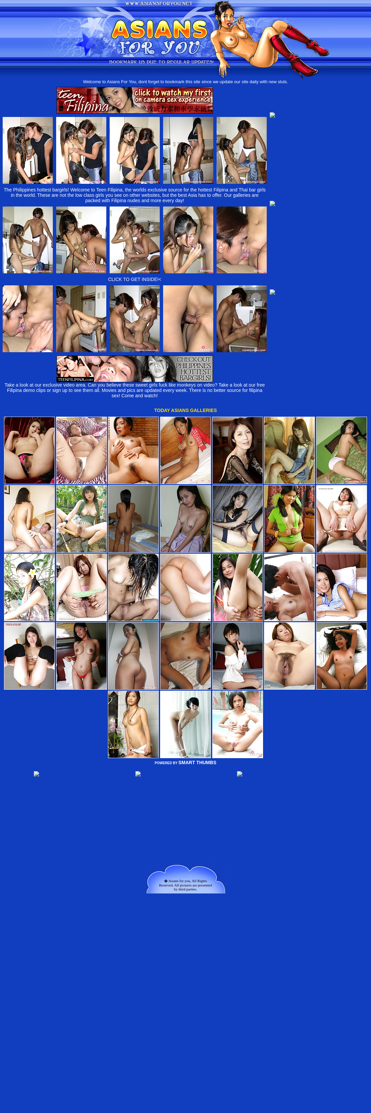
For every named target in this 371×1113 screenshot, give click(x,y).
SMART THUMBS (197, 762)
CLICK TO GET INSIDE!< (134, 279)
